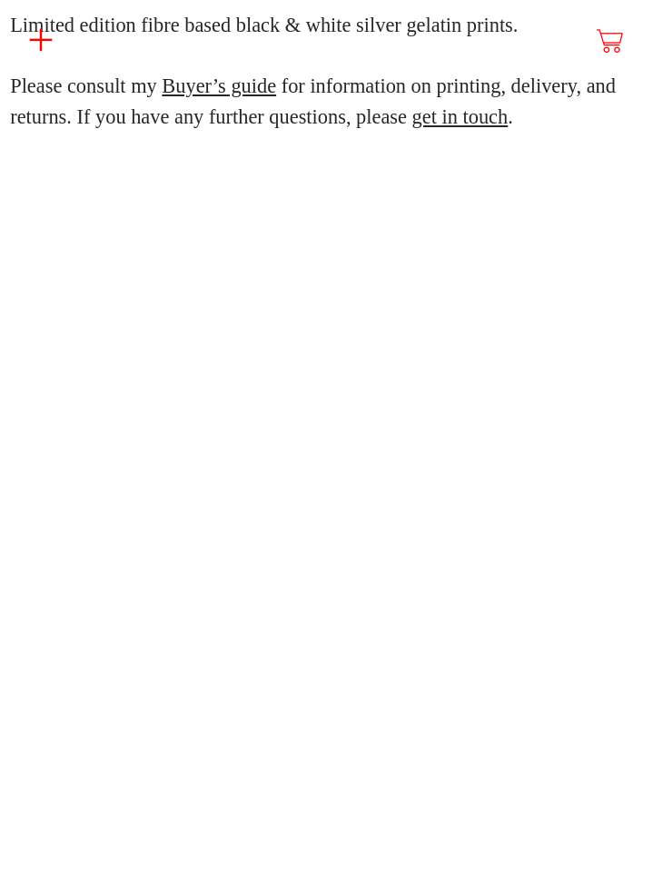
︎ (40, 40)
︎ (611, 42)
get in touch (460, 116)
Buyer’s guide (219, 85)
